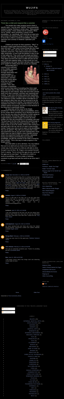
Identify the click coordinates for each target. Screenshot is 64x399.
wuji (32, 395)
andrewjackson (9, 224)
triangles (33, 393)
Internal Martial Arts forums (49, 271)
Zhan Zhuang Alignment (53, 122)
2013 (45, 74)
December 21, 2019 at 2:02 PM (20, 175)
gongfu (33, 327)
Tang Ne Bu (32, 382)
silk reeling (33, 366)
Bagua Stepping (32, 370)
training (32, 391)
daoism (32, 358)
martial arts (33, 329)
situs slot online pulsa (21, 188)
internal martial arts (32, 321)
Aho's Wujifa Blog (47, 186)
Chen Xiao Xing (33, 374)
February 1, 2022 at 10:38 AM (21, 236)
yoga (33, 368)
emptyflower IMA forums (48, 269)
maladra (7, 195)
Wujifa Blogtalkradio (47, 177)
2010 (45, 81)
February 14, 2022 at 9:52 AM (22, 246)
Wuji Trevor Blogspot (48, 192)
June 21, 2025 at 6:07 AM (15, 257)
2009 (45, 84)
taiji (32, 340)
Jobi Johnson (9, 246)
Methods (32, 346)
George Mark (9, 236)
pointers (32, 362)
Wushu (32, 350)
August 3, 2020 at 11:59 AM (18, 195)
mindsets (32, 331)
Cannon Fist (32, 372)
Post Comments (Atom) (14, 296)
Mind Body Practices (48, 175)
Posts (45, 52)
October (48, 66)
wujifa (32, 319)
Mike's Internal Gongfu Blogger (50, 188)
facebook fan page (32, 384)
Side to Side (32, 348)
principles (32, 338)
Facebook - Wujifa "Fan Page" (50, 166)
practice (32, 352)
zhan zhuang (32, 323)
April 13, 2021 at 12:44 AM (19, 210)
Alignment (33, 342)
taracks (32, 390)
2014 (45, 64)
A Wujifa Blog (46, 195)
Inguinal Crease (32, 334)
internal (32, 386)
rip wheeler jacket (15, 250)
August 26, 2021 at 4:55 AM (22, 224)
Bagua (32, 344)
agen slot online (21, 182)
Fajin (33, 378)
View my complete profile (50, 286)
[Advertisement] (49, 228)
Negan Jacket (14, 229)
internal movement (32, 332)
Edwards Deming (32, 376)
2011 (45, 79)
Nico (6, 257)
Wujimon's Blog (46, 265)
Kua (32, 336)
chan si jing (33, 356)
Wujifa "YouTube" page (48, 168)
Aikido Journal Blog (47, 276)
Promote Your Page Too (47, 44)
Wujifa (32, 7)
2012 (45, 76)
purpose (32, 364)
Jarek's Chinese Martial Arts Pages (51, 267)
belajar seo (8, 175)
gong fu (32, 360)
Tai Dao (33, 380)
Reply (7, 190)
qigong (32, 325)
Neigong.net (45, 274)
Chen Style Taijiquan (32, 354)
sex (32, 388)
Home (17, 292)
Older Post (37, 292)
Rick (45, 283)
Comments (47, 55)
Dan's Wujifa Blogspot (48, 190)
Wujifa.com (45, 164)
